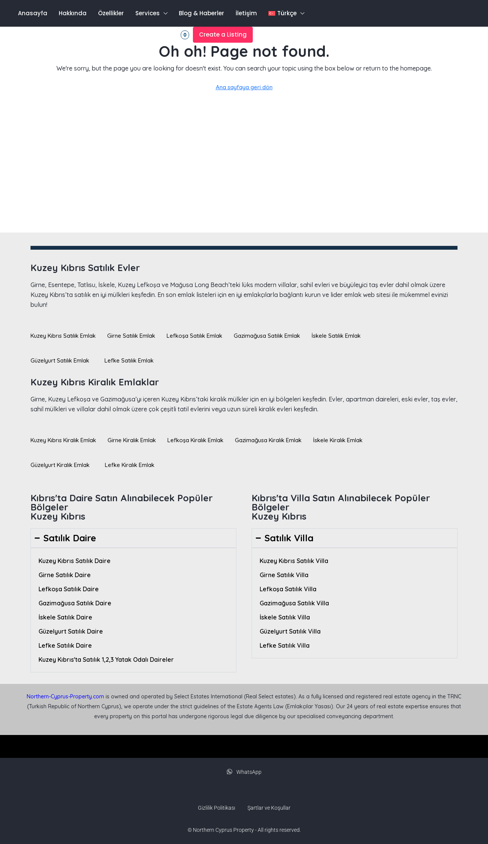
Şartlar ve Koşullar (269, 808)
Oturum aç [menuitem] (81, 34)
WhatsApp (244, 772)
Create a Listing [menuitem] (223, 34)
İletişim (246, 13)
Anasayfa (32, 13)
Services (147, 13)
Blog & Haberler (201, 13)
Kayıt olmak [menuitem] (123, 34)
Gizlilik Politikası (216, 808)
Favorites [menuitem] (168, 34)
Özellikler (111, 13)
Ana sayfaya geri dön (244, 87)
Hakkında (73, 13)
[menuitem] (33, 34)
